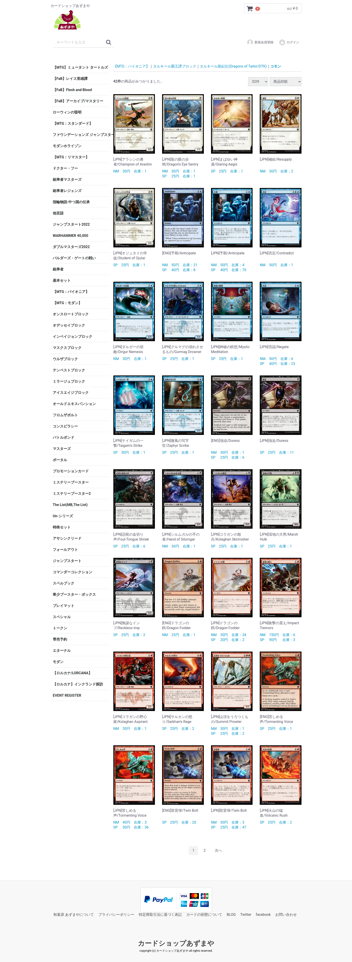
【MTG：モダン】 (67, 303)
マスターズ (62, 449)
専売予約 (60, 639)
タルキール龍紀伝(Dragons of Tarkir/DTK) (233, 66)
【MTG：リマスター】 (71, 157)
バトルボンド (63, 437)
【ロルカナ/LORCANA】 (72, 673)
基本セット (62, 280)
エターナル (62, 650)
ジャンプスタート (67, 561)
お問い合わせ (286, 914)
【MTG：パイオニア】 (71, 292)
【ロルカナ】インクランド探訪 (78, 684)
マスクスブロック (67, 348)
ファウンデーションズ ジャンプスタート (81, 135)
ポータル (60, 460)
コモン (275, 66)
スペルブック (63, 583)
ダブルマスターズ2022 (71, 247)
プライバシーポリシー (116, 914)
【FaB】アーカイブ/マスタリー (78, 101)
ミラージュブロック (69, 381)
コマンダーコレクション (72, 572)
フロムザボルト (65, 415)
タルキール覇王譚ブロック (174, 66)
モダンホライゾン (67, 146)
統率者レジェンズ (67, 191)
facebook (263, 914)
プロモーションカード (71, 471)
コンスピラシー (65, 426)
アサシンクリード (67, 538)
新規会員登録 (260, 42)
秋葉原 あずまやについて (73, 914)
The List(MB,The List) (70, 505)
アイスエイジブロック (71, 392)
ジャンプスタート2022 (71, 224)
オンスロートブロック (71, 314)
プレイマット (63, 606)
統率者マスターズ (67, 179)
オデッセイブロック (69, 325)
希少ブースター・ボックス (74, 594)
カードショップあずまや (176, 943)
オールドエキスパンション (74, 404)
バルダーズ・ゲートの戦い (74, 258)
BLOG (231, 914)
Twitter (245, 914)
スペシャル (62, 617)
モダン (58, 662)
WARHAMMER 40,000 (70, 235)
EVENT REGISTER (67, 695)
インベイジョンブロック (72, 336)
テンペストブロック (69, 370)
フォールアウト (65, 550)
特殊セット (62, 527)
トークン (60, 628)
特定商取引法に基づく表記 (160, 914)
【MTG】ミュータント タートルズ (80, 67)
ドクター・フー (65, 168)
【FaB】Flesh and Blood (72, 90)
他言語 (58, 213)
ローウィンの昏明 (67, 112)
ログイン (289, 42)
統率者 (58, 269)
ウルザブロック (65, 359)
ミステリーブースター (71, 482)
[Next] (218, 850)
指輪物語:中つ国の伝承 (71, 202)
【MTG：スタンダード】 (73, 123)
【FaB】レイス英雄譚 (70, 78)
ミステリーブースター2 (72, 493)
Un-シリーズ (63, 516)
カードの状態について (204, 914)
